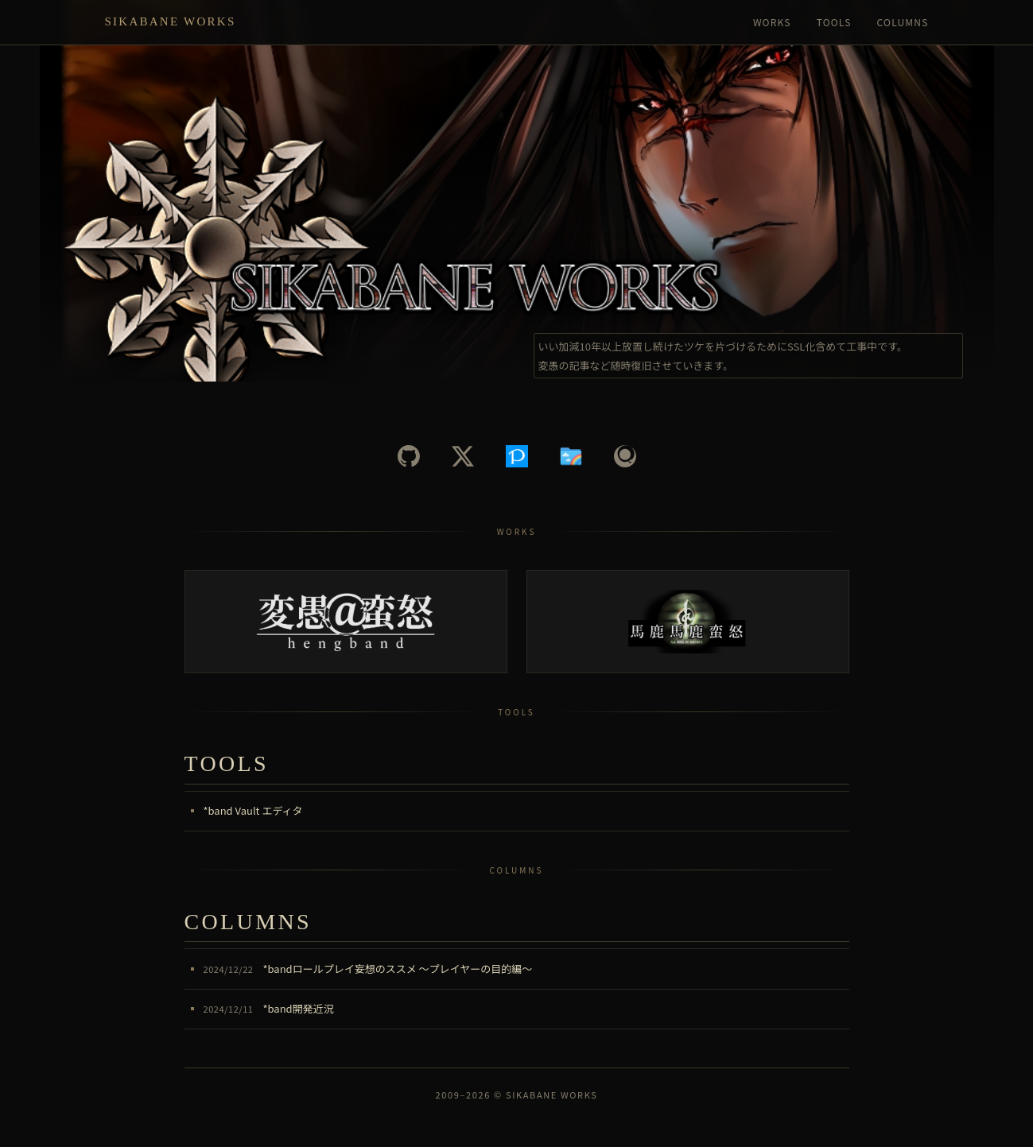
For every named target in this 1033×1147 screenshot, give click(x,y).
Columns (903, 22)
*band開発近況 (269, 1008)
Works (772, 22)
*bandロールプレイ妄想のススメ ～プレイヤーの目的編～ (368, 968)
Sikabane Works (170, 21)
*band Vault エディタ (253, 810)
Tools (834, 22)
